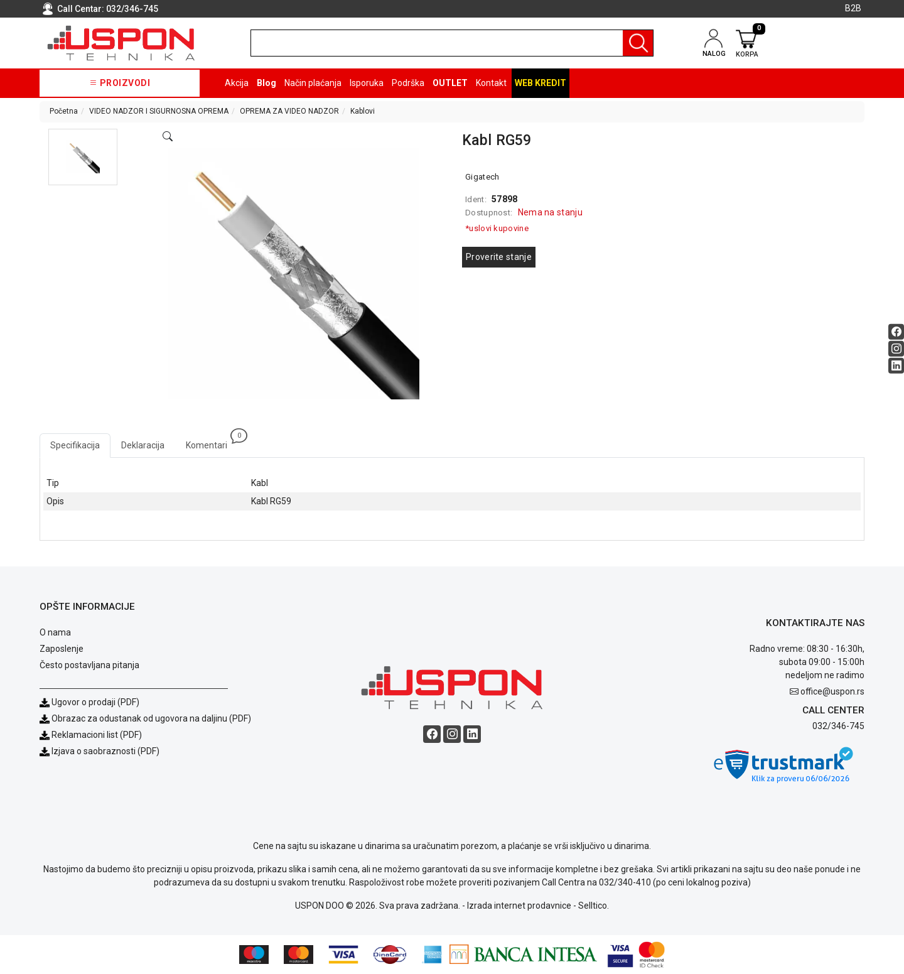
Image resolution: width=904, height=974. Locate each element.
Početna (64, 111)
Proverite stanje (499, 257)
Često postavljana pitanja (89, 665)
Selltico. (593, 906)
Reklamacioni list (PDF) (91, 735)
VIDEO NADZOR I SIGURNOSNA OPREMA (159, 111)
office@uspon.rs (832, 691)
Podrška (408, 83)
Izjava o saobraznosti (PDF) (105, 751)
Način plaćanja (313, 83)
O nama (55, 632)
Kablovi (362, 111)
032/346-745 (132, 9)
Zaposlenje (61, 649)
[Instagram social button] (896, 348)
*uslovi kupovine (497, 228)
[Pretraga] (638, 43)
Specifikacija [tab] (75, 445)
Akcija (237, 83)
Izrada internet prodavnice (519, 906)
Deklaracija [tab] (142, 445)
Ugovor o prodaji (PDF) (89, 702)
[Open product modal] (167, 137)
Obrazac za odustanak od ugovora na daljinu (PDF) (151, 718)
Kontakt (491, 83)
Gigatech (482, 176)
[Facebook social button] (896, 331)
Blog (266, 83)
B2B (853, 8)
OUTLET (450, 83)
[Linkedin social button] (896, 365)
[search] (452, 43)
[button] (82, 157)
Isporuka (367, 83)
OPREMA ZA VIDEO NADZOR (289, 111)
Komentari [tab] (212, 441)
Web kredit (540, 83)
